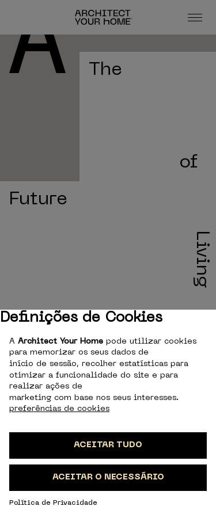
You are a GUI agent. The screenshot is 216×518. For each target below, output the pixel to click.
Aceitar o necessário (108, 477)
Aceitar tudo (108, 445)
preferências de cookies (59, 409)
